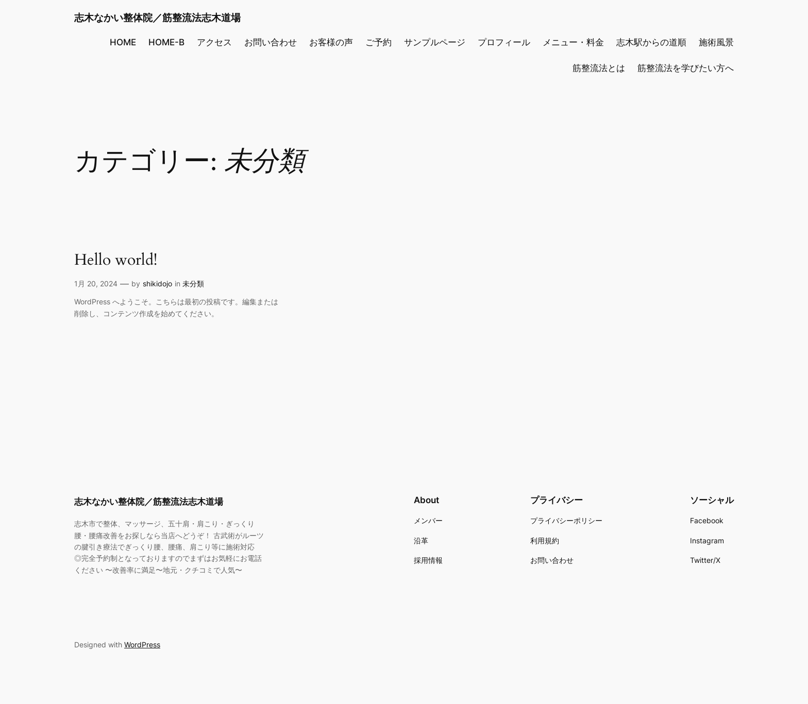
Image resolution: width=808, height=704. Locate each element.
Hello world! (115, 260)
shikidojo (157, 283)
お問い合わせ (270, 42)
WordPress (142, 644)
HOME (123, 42)
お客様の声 (331, 42)
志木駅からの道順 (651, 42)
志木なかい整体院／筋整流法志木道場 (157, 17)
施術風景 (716, 42)
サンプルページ (434, 42)
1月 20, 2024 (95, 283)
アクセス (214, 42)
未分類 (193, 283)
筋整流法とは (599, 68)
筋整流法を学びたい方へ (685, 68)
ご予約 (378, 42)
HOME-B (166, 42)
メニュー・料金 (573, 42)
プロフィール (504, 42)
